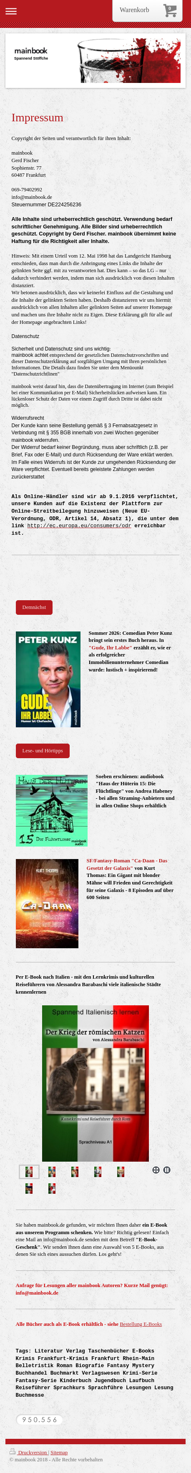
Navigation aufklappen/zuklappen (95, 11)
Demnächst (34, 607)
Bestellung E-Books (141, 1324)
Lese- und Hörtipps (43, 751)
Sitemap (59, 1452)
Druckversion (29, 1452)
